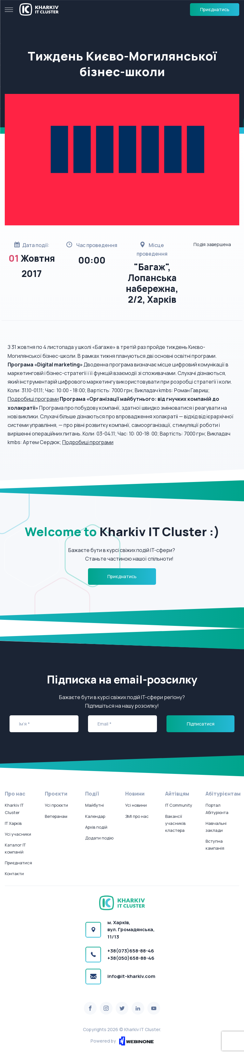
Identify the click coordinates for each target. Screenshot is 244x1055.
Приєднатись (214, 9)
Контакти (14, 873)
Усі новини (136, 805)
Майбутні (94, 805)
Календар (95, 816)
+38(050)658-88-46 (130, 958)
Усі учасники (18, 834)
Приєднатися (18, 863)
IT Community (178, 805)
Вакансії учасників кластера (175, 823)
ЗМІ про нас (137, 816)
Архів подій (96, 827)
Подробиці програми (33, 398)
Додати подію (99, 838)
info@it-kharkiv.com (131, 976)
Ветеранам (56, 816)
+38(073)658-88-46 (130, 950)
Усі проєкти (56, 805)
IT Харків (13, 823)
